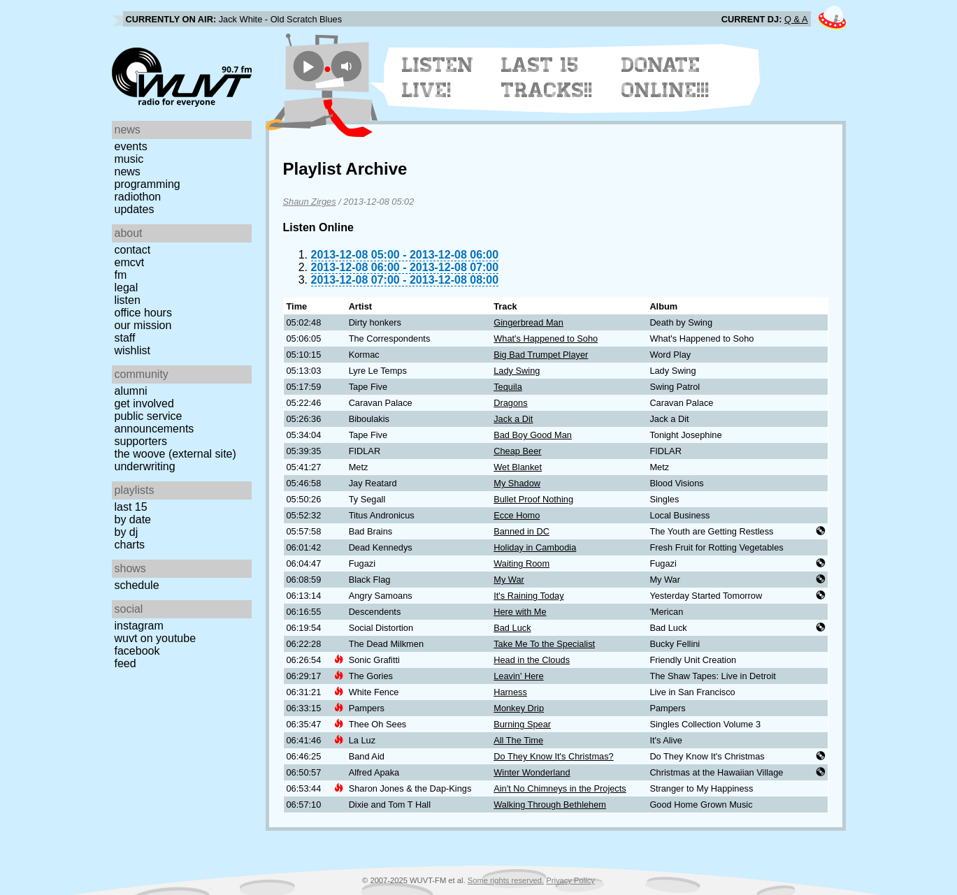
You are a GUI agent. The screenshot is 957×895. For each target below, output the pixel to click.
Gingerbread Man (528, 322)
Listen (128, 300)
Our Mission (143, 325)
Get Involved (144, 403)
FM (121, 275)
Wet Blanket (518, 467)
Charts (130, 545)
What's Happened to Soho (546, 338)
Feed (125, 663)
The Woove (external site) (175, 454)
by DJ (126, 532)
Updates (134, 209)
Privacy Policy (570, 880)
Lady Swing (517, 370)
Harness (510, 692)
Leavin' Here (518, 676)
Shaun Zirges (309, 201)
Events (131, 146)
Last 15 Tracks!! (547, 77)
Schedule (137, 585)
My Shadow (517, 483)
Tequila (508, 386)
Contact (133, 250)
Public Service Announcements (154, 422)
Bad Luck (512, 628)
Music (129, 159)
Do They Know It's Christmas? (553, 756)
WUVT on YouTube (155, 638)
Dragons (510, 403)
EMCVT (130, 262)
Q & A (795, 19)
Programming (147, 184)
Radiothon (138, 197)
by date (133, 519)
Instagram (139, 626)
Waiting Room (521, 563)
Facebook (137, 651)
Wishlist (133, 350)
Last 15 (131, 507)
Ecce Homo (517, 515)
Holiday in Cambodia (535, 547)
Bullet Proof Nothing (533, 499)
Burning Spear (522, 724)
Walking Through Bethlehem (550, 804)
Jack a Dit (513, 419)
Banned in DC (521, 531)
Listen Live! (438, 77)
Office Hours (143, 313)
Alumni (131, 391)
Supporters (141, 441)
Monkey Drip (519, 708)
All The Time (518, 740)
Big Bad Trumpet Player (541, 354)
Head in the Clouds (532, 660)
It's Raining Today (528, 595)
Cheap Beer (517, 451)
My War (509, 579)
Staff (125, 338)
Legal (126, 287)
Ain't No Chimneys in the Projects (560, 788)
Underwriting (145, 466)
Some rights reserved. (506, 880)
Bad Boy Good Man (533, 435)
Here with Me (520, 611)
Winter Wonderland (532, 772)
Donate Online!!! (665, 77)
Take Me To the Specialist (544, 644)
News (128, 171)
